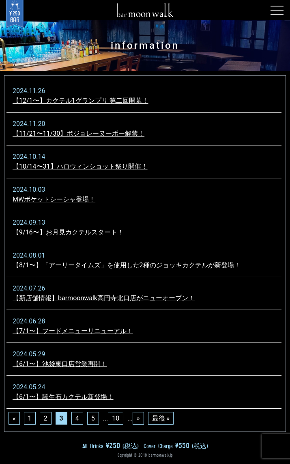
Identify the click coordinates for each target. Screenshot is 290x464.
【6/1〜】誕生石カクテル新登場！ (63, 397)
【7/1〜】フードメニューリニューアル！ (73, 331)
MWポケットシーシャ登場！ (54, 199)
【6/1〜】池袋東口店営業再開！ (60, 364)
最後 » (161, 418)
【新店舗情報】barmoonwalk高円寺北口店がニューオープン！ (104, 298)
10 (115, 418)
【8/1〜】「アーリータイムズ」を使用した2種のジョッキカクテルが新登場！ (127, 265)
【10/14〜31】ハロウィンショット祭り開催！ (80, 166)
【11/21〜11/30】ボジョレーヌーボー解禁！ (78, 133)
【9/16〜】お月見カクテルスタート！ (68, 232)
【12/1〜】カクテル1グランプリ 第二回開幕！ (80, 100)
